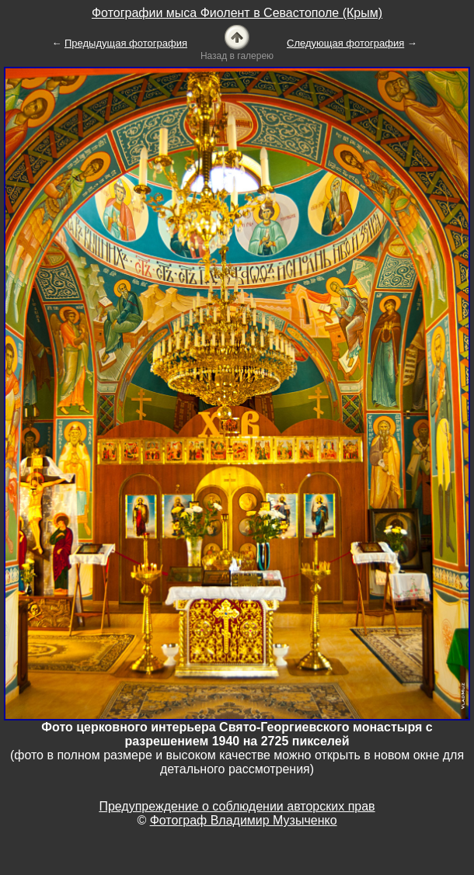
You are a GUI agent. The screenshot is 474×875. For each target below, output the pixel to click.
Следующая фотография (345, 43)
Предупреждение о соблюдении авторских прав (237, 806)
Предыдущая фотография (125, 43)
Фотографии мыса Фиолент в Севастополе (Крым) (237, 12)
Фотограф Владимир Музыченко (243, 820)
